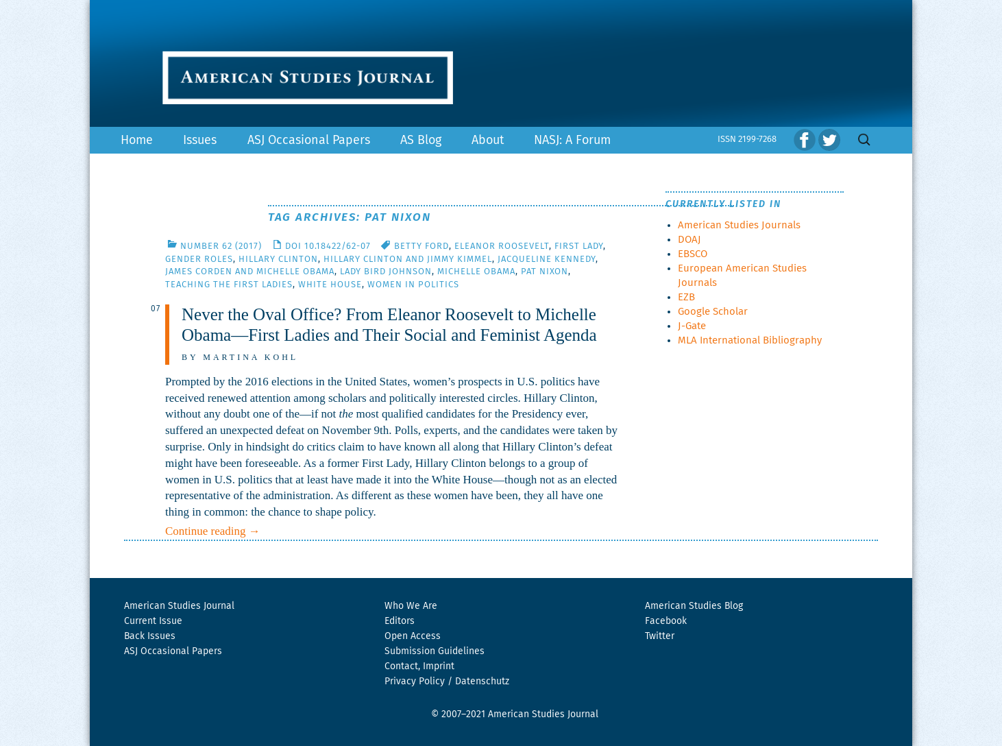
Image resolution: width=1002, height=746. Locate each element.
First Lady (578, 246)
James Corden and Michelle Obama (249, 271)
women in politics (413, 284)
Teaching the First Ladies (229, 284)
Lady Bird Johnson (386, 271)
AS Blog (420, 140)
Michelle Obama (476, 271)
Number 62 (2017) (221, 246)
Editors (399, 621)
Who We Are (410, 606)
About (488, 140)
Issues (200, 140)
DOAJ (689, 239)
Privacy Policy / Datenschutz (446, 681)
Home (137, 140)
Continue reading (212, 531)
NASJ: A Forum (572, 140)
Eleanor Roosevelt (501, 246)
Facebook (666, 621)
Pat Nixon (544, 271)
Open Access (412, 636)
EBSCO (692, 254)
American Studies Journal (179, 606)
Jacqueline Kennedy (547, 259)
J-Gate (692, 326)
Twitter (659, 636)
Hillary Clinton (278, 259)
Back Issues (149, 636)
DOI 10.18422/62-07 (328, 246)
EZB (686, 297)
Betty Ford (421, 246)
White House (330, 284)
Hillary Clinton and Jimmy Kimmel (407, 259)
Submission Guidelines (434, 651)
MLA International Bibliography (750, 340)
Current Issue (153, 621)
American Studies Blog (694, 606)
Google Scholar (713, 311)
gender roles (199, 259)
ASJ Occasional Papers (308, 140)
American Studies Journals (739, 225)
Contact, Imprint (419, 666)
